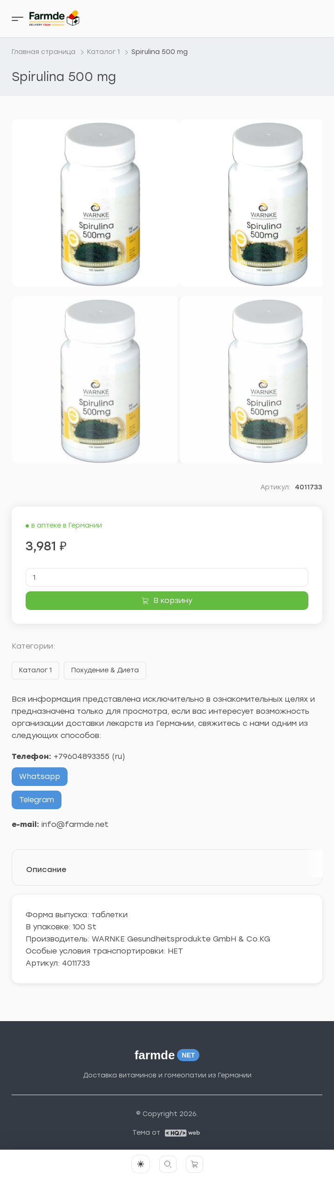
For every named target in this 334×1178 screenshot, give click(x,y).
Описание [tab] (46, 869)
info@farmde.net (75, 824)
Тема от (146, 1133)
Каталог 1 (35, 670)
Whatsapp (39, 776)
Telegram (36, 799)
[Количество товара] (167, 577)
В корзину (172, 600)
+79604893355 (81, 756)
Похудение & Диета (105, 670)
